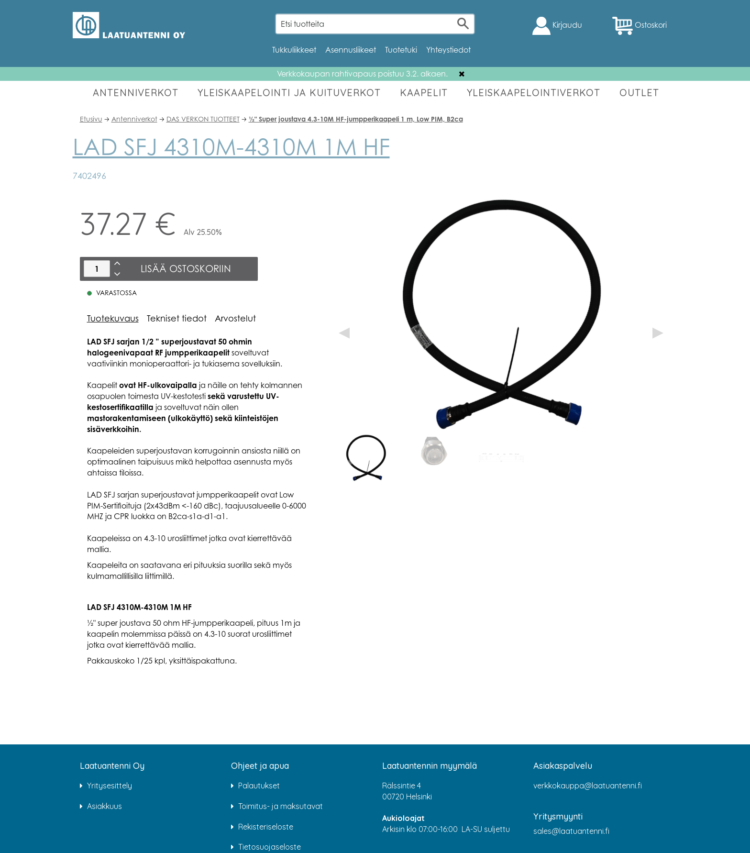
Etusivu (91, 119)
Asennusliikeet (350, 50)
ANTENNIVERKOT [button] (135, 93)
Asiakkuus (104, 806)
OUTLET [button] (639, 93)
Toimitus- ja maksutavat (280, 806)
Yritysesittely (109, 785)
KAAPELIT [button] (424, 93)
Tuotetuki (401, 50)
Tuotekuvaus (113, 318)
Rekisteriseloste (265, 826)
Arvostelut (235, 318)
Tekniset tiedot (177, 318)
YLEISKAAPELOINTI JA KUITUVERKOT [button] (289, 93)
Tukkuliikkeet (294, 50)
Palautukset (259, 785)
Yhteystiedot (448, 50)
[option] (366, 458)
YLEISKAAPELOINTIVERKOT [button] (533, 93)
